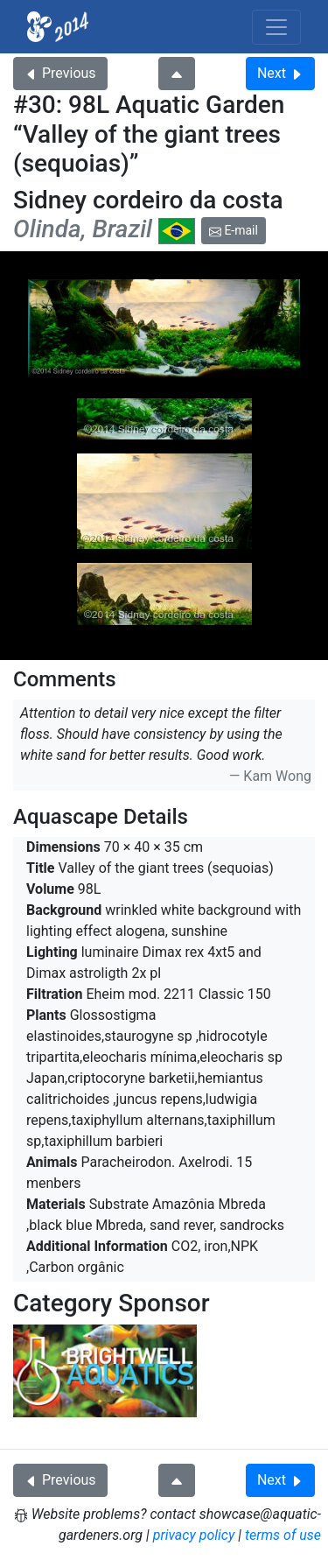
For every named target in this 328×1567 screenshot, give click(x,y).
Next (280, 73)
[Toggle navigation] (276, 27)
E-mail (233, 230)
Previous (60, 73)
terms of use (283, 1535)
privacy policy (194, 1535)
